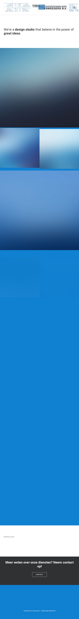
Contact (39, 574)
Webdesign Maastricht (48, 611)
